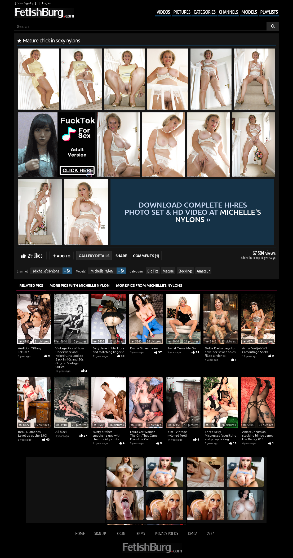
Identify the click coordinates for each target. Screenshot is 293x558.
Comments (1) (146, 255)
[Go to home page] (44, 13)
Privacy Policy (166, 533)
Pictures (181, 11)
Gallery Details (94, 255)
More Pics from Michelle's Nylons (149, 285)
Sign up (99, 533)
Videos (163, 11)
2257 (210, 533)
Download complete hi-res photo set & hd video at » (193, 212)
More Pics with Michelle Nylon (80, 285)
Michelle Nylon (102, 270)
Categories (204, 11)
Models (249, 11)
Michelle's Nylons (46, 270)
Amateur (203, 270)
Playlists (269, 11)
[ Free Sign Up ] (25, 3)
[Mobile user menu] (213, 12)
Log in (46, 3)
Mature (168, 270)
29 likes (35, 255)
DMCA (192, 533)
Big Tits (152, 270)
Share (121, 255)
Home (80, 533)
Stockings (185, 270)
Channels (228, 11)
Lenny (256, 257)
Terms (140, 533)
